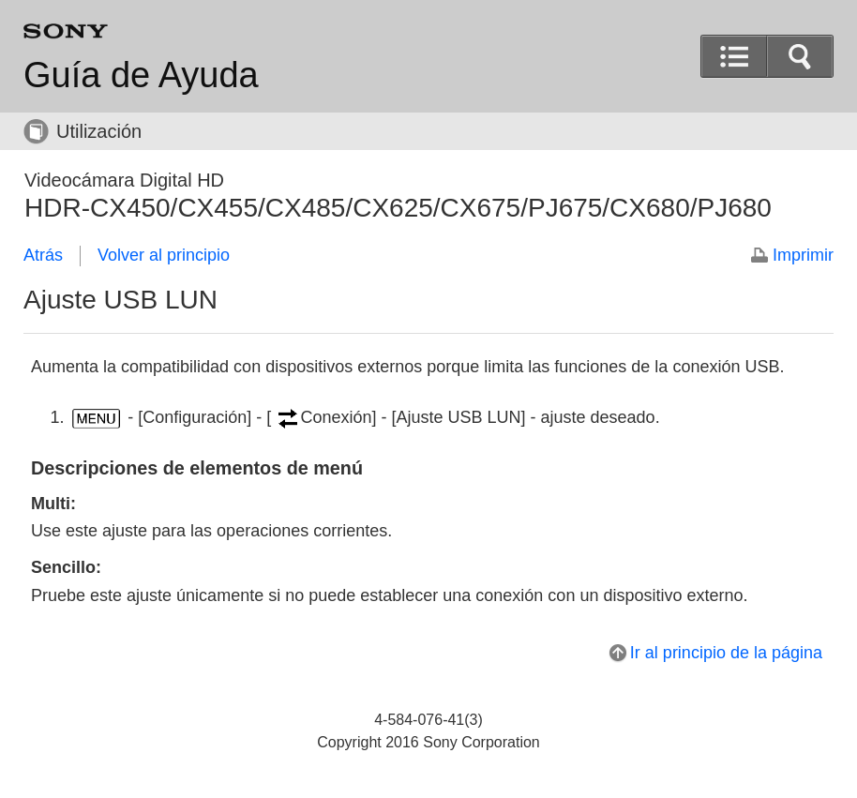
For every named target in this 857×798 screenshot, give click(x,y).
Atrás (43, 255)
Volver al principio (164, 255)
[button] (800, 56)
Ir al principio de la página (726, 652)
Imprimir (803, 255)
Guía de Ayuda (141, 75)
